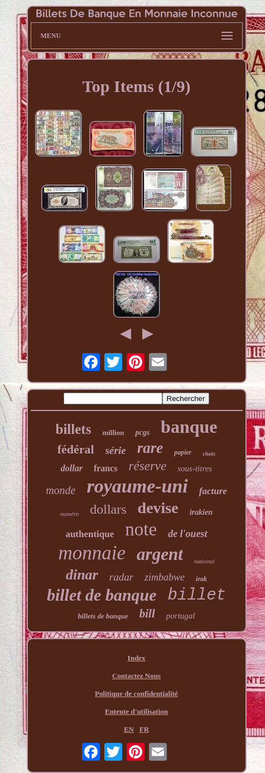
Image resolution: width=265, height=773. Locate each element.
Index (137, 658)
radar (121, 577)
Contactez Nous (136, 675)
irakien (201, 512)
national (204, 561)
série (115, 450)
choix (209, 454)
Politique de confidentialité (136, 693)
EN (129, 729)
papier (182, 452)
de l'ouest (188, 533)
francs (106, 468)
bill (147, 613)
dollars (108, 509)
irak (201, 579)
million (113, 432)
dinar (82, 575)
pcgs (142, 432)
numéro (69, 513)
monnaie (92, 553)
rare (150, 447)
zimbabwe (164, 577)
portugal (180, 615)
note (141, 529)
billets (73, 429)
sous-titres (194, 468)
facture (213, 491)
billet (197, 595)
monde (60, 490)
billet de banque (102, 595)
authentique (89, 534)
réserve (148, 466)
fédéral (75, 449)
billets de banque (103, 616)
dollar (72, 468)
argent (160, 554)
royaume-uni (136, 486)
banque (189, 427)
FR (144, 729)
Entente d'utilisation (136, 711)
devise (158, 507)
